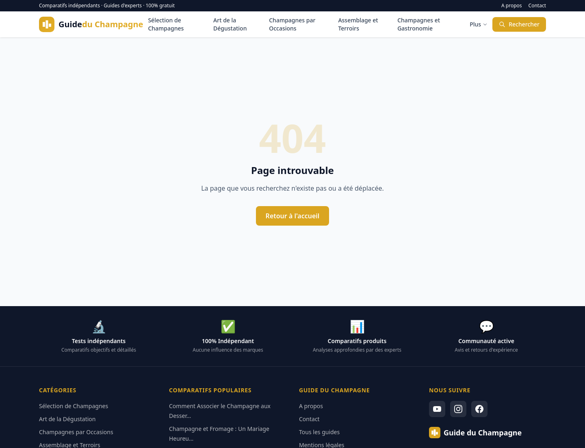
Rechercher (519, 24)
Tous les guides (319, 432)
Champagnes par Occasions (292, 24)
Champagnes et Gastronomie (418, 24)
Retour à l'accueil (293, 215)
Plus (479, 24)
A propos (511, 5)
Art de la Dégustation (230, 24)
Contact (537, 5)
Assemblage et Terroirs (358, 24)
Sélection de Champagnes (166, 24)
